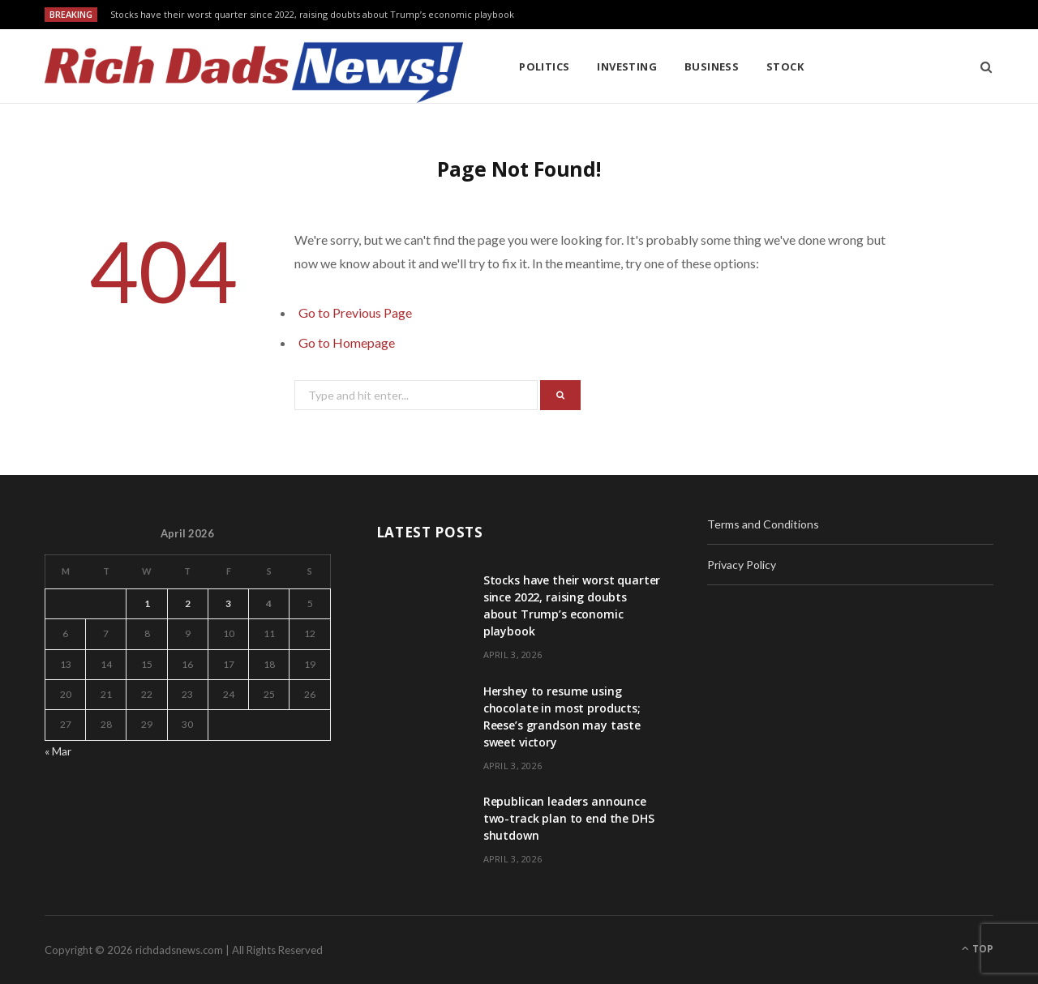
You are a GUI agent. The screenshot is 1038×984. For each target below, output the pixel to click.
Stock (785, 66)
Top (977, 949)
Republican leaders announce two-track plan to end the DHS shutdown (568, 818)
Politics (544, 66)
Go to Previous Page (355, 312)
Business (712, 66)
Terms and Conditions (763, 524)
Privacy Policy (741, 564)
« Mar (58, 751)
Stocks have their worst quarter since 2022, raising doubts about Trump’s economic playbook (312, 14)
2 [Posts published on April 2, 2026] (188, 603)
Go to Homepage (346, 342)
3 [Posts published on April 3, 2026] (228, 603)
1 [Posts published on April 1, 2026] (147, 603)
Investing (627, 66)
